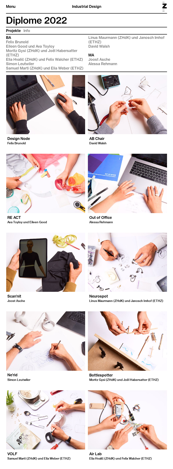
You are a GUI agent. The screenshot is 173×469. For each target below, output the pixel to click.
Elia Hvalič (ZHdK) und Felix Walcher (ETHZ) (44, 59)
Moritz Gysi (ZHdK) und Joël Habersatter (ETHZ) (41, 53)
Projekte (13, 30)
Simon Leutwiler (20, 63)
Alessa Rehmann (102, 63)
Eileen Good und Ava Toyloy (30, 46)
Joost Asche (99, 59)
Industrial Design (86, 6)
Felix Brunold (17, 42)
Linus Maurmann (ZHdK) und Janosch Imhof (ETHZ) (126, 39)
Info (26, 30)
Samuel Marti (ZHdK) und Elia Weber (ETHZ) (45, 68)
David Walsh (99, 46)
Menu (10, 6)
